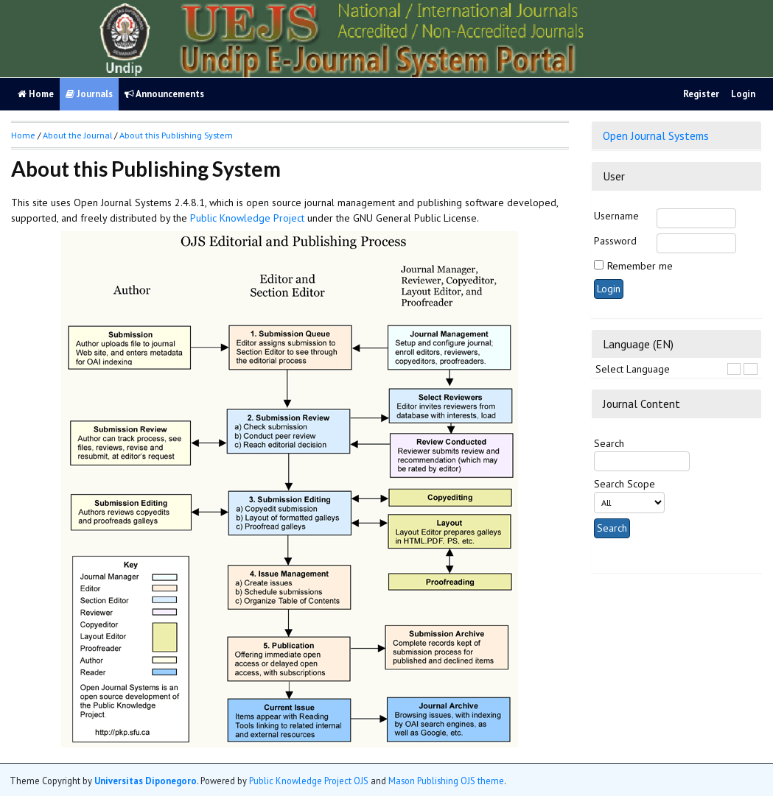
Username (616, 215)
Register (701, 94)
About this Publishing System (176, 135)
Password (615, 240)
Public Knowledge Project (247, 218)
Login (743, 94)
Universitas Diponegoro (145, 780)
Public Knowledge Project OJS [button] (308, 780)
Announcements (164, 94)
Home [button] (23, 135)
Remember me (640, 265)
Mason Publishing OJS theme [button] (446, 780)
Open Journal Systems (656, 135)
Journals (89, 94)
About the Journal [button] (77, 135)
